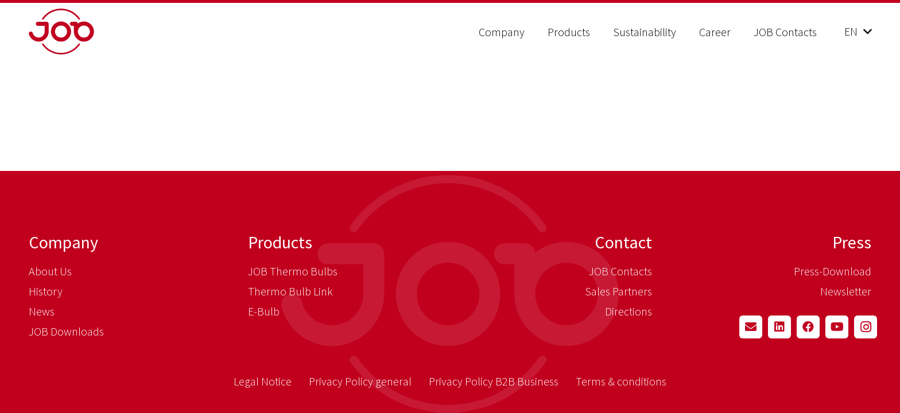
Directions (628, 311)
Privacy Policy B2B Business (493, 381)
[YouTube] (836, 326)
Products (280, 242)
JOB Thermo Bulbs (293, 271)
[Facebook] (808, 326)
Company (63, 242)
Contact (623, 242)
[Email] (750, 326)
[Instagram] (865, 326)
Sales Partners (618, 291)
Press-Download (832, 271)
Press (851, 242)
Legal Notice (263, 381)
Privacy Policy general (360, 381)
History (46, 291)
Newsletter (845, 291)
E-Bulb (264, 311)
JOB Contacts (620, 271)
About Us (50, 271)
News (42, 311)
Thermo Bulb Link (290, 291)
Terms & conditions (621, 381)
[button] (858, 31)
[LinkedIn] (779, 326)
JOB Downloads (66, 331)
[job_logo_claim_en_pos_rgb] (90, 31)
